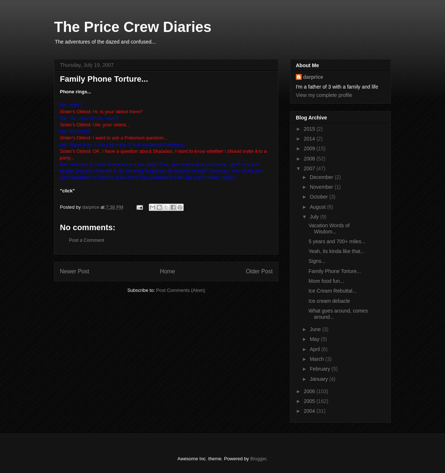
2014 (310, 139)
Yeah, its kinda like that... (336, 251)
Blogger (258, 458)
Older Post (259, 271)
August (318, 207)
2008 (310, 159)
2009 (310, 148)
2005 (310, 401)
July (315, 217)
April (315, 349)
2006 (310, 391)
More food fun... (326, 281)
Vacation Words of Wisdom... (329, 229)
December (322, 177)
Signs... (317, 261)
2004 (310, 411)
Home (167, 271)
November (322, 187)
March (317, 359)
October (319, 197)
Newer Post (74, 271)
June (316, 329)
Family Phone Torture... (335, 271)
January (319, 379)
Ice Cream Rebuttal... (332, 291)
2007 (310, 168)
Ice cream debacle (329, 301)
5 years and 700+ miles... (337, 241)
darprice (313, 77)
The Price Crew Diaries (133, 27)
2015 (310, 129)
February (320, 369)
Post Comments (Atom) (180, 290)
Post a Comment (86, 240)
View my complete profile (324, 95)
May (315, 339)
